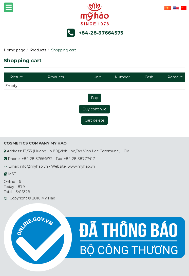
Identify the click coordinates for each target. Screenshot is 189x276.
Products (38, 50)
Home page (14, 50)
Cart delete (94, 120)
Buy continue (94, 109)
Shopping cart (63, 50)
